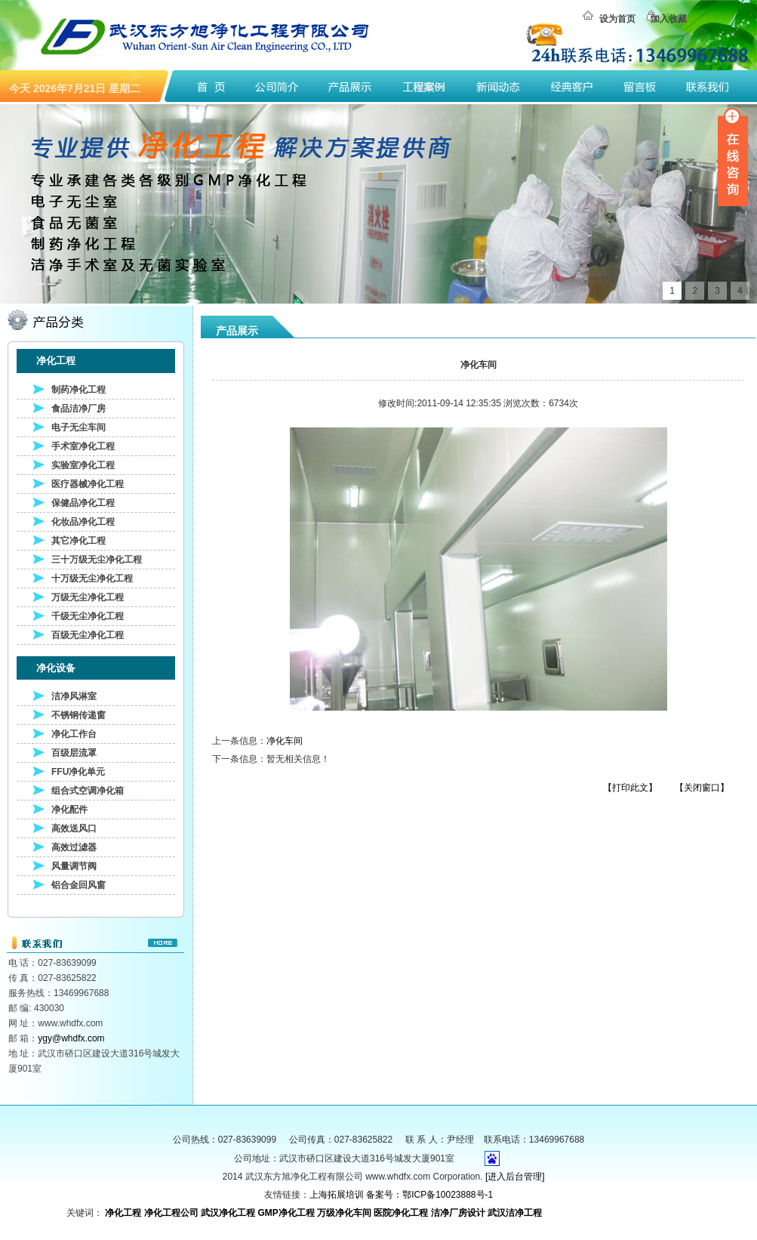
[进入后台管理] (515, 1176)
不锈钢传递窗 (78, 715)
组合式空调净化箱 (87, 790)
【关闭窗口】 (702, 787)
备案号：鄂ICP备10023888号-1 (429, 1194)
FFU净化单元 (78, 772)
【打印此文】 (630, 787)
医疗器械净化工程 (87, 484)
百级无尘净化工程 (87, 635)
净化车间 (284, 741)
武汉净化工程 (228, 1213)
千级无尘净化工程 (87, 616)
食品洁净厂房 (78, 408)
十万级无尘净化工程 (92, 578)
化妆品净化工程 (83, 522)
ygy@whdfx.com (71, 1038)
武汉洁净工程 (515, 1213)
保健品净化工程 (83, 503)
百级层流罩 (74, 753)
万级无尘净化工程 (87, 597)
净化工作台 (74, 734)
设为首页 (617, 19)
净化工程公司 (171, 1213)
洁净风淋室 (74, 696)
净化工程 (123, 1213)
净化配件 (69, 809)
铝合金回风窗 (78, 885)
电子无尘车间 (78, 427)
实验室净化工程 (83, 465)
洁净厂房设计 (458, 1213)
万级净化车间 (344, 1213)
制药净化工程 (78, 389)
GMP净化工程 (285, 1213)
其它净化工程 (78, 540)
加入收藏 (669, 19)
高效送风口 (74, 828)
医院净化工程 (401, 1213)
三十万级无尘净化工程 (96, 559)
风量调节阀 (74, 866)
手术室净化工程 (83, 446)
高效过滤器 (74, 847)
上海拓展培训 (336, 1194)
